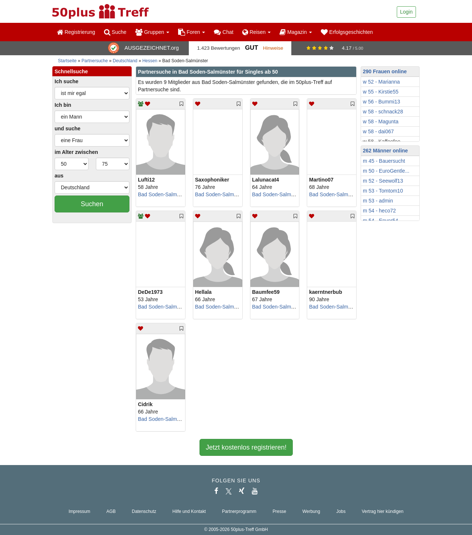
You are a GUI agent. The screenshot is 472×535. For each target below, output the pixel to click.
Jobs (341, 511)
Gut (251, 47)
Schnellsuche (71, 71)
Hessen (149, 60)
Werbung (311, 511)
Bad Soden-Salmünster (164, 194)
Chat (223, 32)
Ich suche (67, 81)
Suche (115, 32)
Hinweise (273, 48)
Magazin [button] (296, 32)
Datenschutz (144, 511)
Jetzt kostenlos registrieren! (246, 447)
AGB (111, 511)
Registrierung (76, 32)
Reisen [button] (256, 32)
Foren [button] (191, 32)
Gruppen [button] (152, 32)
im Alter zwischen (76, 152)
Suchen (92, 204)
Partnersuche (94, 60)
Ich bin (63, 105)
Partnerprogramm (239, 511)
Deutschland (125, 60)
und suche (67, 128)
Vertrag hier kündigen (382, 511)
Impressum (79, 511)
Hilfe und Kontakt (189, 511)
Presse (279, 511)
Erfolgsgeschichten (347, 32)
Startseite (67, 60)
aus (59, 176)
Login (406, 12)
